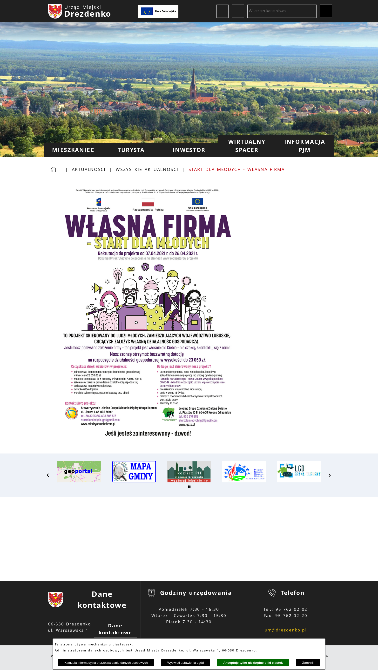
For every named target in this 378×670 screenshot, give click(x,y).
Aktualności (89, 169)
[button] (48, 475)
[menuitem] (73, 150)
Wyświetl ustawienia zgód (185, 662)
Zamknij (308, 662)
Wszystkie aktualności (147, 169)
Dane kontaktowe (115, 629)
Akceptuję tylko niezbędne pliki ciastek (253, 662)
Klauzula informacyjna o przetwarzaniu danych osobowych (106, 662)
